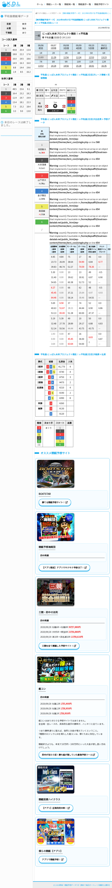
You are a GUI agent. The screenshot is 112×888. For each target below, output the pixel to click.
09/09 (78, 47)
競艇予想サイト (101, 4)
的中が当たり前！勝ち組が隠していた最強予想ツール (68, 754)
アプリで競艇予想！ (53, 859)
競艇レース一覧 (53, 4)
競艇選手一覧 (84, 4)
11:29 (53, 57)
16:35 (104, 65)
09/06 (40, 47)
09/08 (66, 47)
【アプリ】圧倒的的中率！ (56, 807)
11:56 (66, 57)
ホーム (40, 4)
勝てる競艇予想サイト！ (55, 502)
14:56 (66, 65)
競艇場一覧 (69, 4)
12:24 (78, 57)
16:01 (91, 65)
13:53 (40, 65)
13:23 (104, 57)
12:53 (91, 57)
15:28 (78, 65)
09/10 (91, 47)
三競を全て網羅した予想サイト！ (59, 645)
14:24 (53, 65)
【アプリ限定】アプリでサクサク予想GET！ (64, 567)
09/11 (104, 47)
